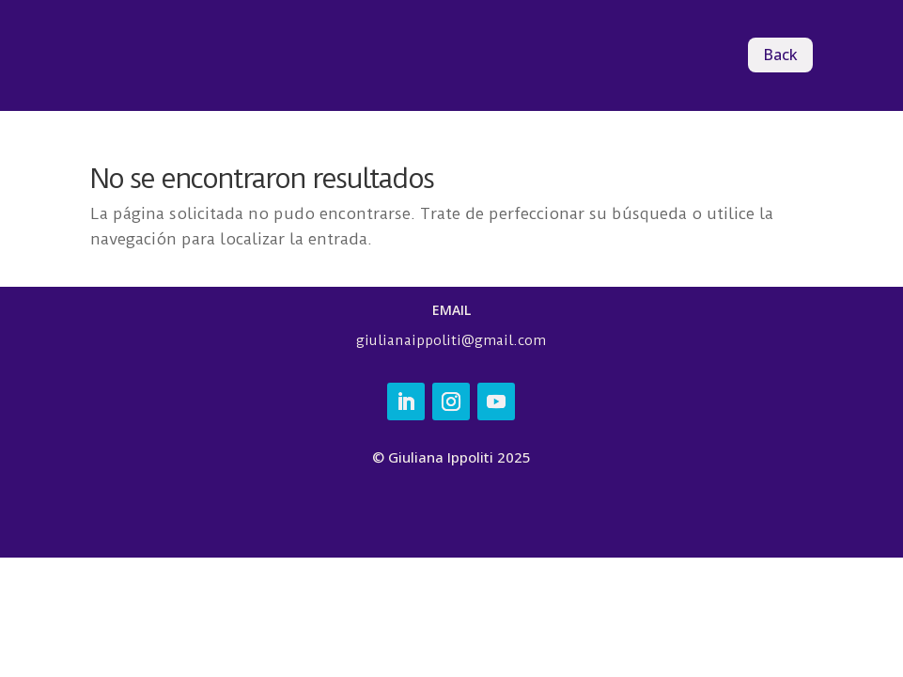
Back (780, 54)
